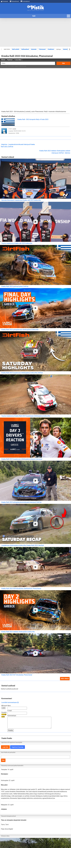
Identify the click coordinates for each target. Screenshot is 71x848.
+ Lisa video (17, 59)
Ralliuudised (25, 49)
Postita (10, 730)
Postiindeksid (25, 1)
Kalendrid (66, 49)
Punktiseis (51, 49)
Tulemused (42, 49)
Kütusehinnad (14, 1)
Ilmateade (4, 1)
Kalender (34, 49)
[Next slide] (69, 49)
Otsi (63, 63)
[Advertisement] (35, 32)
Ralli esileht (15, 49)
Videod (3, 59)
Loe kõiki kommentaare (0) (10, 702)
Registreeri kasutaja (17, 747)
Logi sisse (5, 747)
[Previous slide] (1, 49)
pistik (14, 129)
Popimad (9, 59)
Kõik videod (65, 678)
